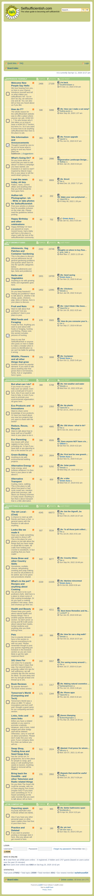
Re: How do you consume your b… (73, 321)
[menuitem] (20, 63)
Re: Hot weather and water (72, 384)
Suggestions (27, 154)
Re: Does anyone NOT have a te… (72, 441)
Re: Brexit (65, 179)
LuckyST (63, 613)
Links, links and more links (19, 717)
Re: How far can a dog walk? (73, 634)
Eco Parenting (18, 439)
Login (6, 845)
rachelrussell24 (81, 873)
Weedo (63, 291)
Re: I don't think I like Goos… (74, 306)
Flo (61, 514)
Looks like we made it (18, 531)
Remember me (79, 849)
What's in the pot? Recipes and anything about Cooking (21, 585)
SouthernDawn (66, 85)
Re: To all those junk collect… (74, 529)
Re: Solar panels (68, 465)
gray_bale (64, 252)
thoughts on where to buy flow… (72, 250)
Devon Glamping (68, 715)
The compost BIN (15, 804)
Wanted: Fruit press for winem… (75, 748)
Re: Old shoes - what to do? (73, 425)
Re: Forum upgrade (69, 137)
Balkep (63, 162)
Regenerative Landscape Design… (72, 160)
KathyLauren (65, 111)
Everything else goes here (16, 507)
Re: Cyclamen (67, 356)
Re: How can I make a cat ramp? (75, 109)
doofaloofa (64, 810)
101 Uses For (18, 660)
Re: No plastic (67, 405)
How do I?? (17, 109)
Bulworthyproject (67, 718)
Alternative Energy (21, 465)
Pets (13, 634)
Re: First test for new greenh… (74, 454)
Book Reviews (18, 684)
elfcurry (63, 750)
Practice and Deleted (18, 829)
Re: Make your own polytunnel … (72, 197)
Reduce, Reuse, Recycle (19, 427)
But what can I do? (21, 384)
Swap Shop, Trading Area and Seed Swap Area (20, 751)
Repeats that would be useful (74, 773)
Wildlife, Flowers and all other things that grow (20, 359)
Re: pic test (66, 827)
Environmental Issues (18, 380)
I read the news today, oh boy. (19, 180)
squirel (62, 139)
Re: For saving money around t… (72, 662)
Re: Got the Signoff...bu (71, 511)
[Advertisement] (47, 41)
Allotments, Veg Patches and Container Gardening (22, 251)
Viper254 (63, 199)
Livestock (16, 289)
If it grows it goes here (14, 243)
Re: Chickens (67, 289)
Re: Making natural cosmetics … (75, 684)
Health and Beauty (21, 609)
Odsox (63, 444)
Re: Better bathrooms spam (73, 808)
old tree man (65, 829)
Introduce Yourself (17, 79)
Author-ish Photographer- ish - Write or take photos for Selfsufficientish (22, 199)
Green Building (19, 454)
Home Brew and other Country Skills (19, 561)
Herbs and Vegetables (17, 276)
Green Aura (68, 218)
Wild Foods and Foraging (19, 321)
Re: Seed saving (68, 275)
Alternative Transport (17, 480)
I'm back (64, 83)
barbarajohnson (66, 686)
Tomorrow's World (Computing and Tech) (21, 696)
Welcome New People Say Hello (20, 84)
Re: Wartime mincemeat (71, 581)
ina (61, 181)
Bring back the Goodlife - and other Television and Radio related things (22, 777)
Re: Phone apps (68, 693)
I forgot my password (62, 849)
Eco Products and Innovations (20, 407)
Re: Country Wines (69, 558)
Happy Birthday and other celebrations (19, 221)
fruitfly (62, 775)
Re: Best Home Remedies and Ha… (73, 611)
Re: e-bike (65, 478)
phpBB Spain (49, 887)
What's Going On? (21, 158)
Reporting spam (19, 808)
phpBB (40, 885)
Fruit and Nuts (18, 306)
